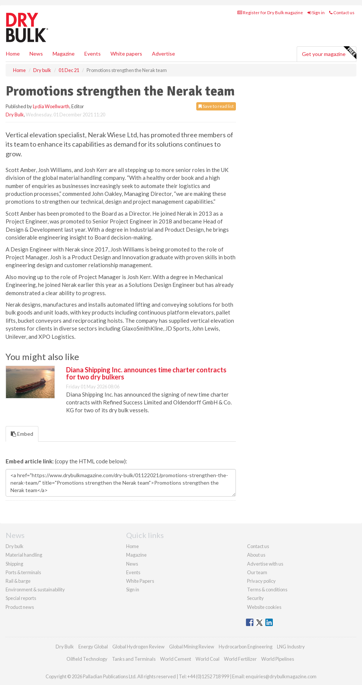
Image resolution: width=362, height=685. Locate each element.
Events (92, 53)
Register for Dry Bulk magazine (270, 12)
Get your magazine (329, 53)
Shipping (14, 564)
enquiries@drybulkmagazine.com (281, 676)
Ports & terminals (23, 572)
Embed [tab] (22, 434)
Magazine (64, 53)
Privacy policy (261, 581)
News (132, 564)
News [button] (36, 53)
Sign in (316, 12)
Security (255, 598)
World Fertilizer (240, 659)
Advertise (163, 53)
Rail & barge (18, 581)
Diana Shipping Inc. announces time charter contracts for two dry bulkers (146, 373)
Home (13, 53)
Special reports (21, 598)
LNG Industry (291, 647)
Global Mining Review (191, 647)
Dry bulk (15, 546)
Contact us (342, 12)
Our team (257, 572)
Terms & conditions (267, 589)
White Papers (140, 581)
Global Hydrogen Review (138, 647)
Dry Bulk (15, 115)
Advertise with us (265, 564)
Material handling (24, 555)
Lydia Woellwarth (51, 106)
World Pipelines (277, 659)
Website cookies (264, 607)
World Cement (175, 659)
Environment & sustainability (35, 589)
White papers (126, 53)
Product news (20, 607)
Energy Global (93, 647)
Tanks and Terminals (134, 659)
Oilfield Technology (86, 659)
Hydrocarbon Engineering (245, 647)
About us (256, 555)
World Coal (207, 659)
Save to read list (216, 106)
